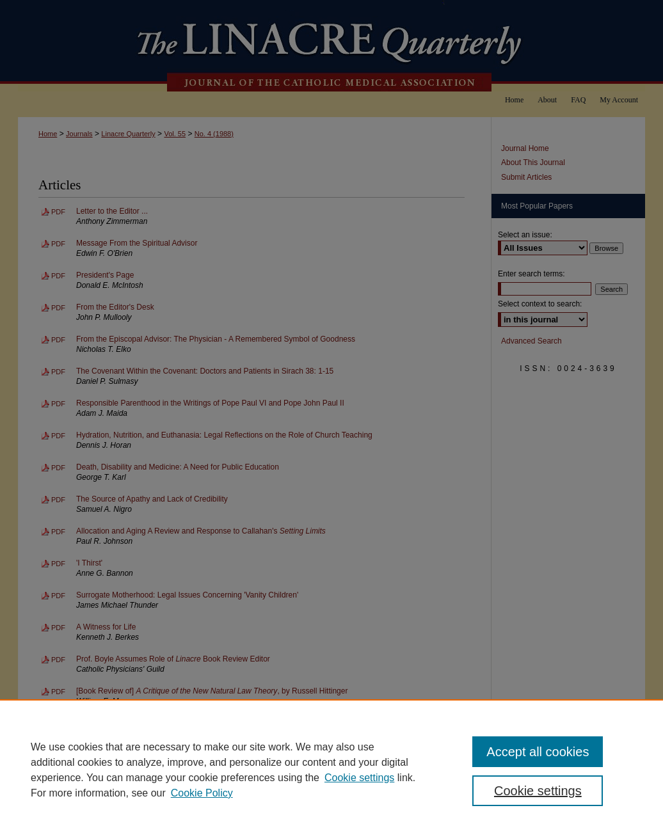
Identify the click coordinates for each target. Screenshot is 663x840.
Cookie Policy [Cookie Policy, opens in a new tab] (202, 793)
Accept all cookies (537, 752)
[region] (331, 769)
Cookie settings (359, 777)
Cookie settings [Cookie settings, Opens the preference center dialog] (538, 791)
